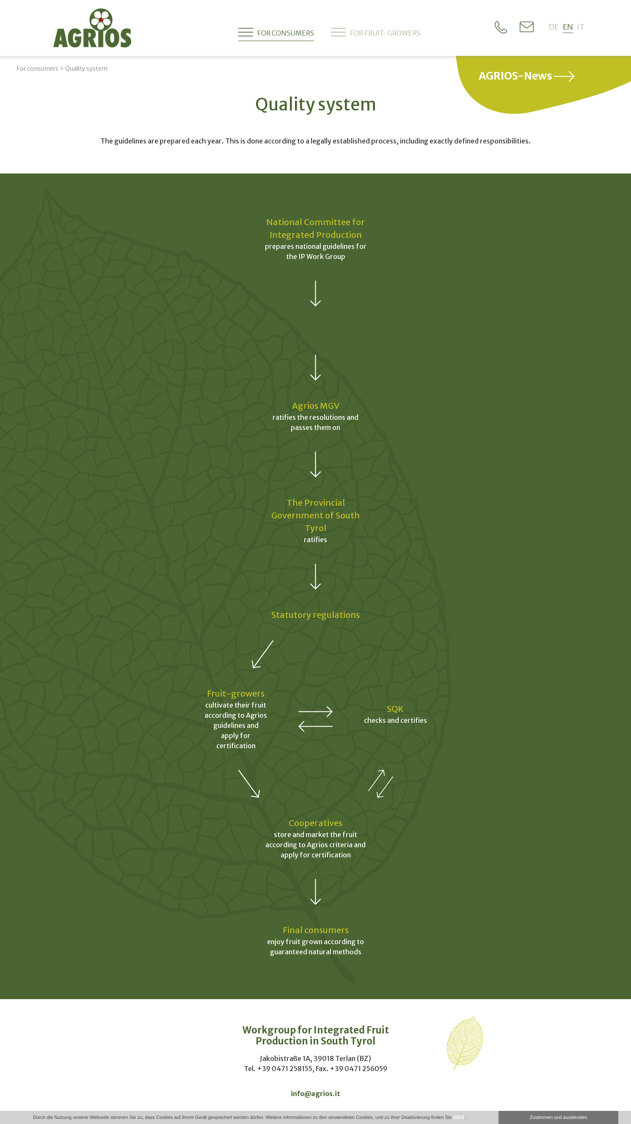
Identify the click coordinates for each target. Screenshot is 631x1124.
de (554, 27)
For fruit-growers (375, 32)
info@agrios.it (315, 1093)
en (568, 27)
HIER (458, 1117)
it (580, 27)
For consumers (276, 32)
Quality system (86, 68)
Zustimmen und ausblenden (558, 1117)
